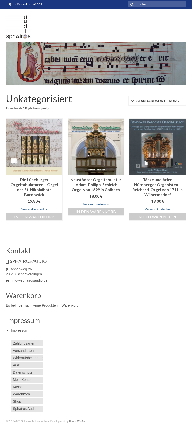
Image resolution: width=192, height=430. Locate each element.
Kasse (18, 387)
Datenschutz (22, 372)
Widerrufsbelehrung (28, 358)
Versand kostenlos (34, 209)
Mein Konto (22, 380)
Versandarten (23, 351)
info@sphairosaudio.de (27, 280)
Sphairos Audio (24, 409)
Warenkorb (21, 394)
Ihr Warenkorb (25, 4)
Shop (17, 401)
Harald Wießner (78, 421)
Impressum (19, 330)
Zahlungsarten (24, 343)
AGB (16, 365)
